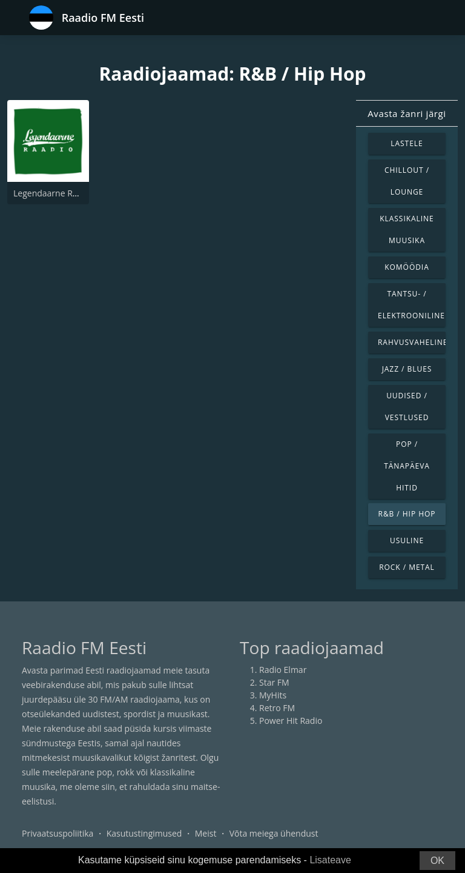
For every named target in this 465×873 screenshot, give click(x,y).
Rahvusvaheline (412, 342)
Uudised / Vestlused (407, 406)
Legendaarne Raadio (53, 193)
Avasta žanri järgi (407, 113)
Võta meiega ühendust (273, 833)
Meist (206, 833)
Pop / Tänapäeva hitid (407, 466)
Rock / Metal (407, 567)
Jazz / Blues (407, 369)
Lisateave (330, 860)
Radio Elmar (282, 669)
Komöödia (406, 267)
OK (437, 860)
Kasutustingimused (144, 833)
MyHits (272, 695)
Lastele (407, 143)
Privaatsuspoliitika (57, 833)
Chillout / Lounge (406, 181)
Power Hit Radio (290, 720)
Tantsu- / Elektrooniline (411, 305)
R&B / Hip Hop (407, 514)
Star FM (274, 682)
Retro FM (277, 708)
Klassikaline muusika (407, 229)
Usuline (407, 540)
